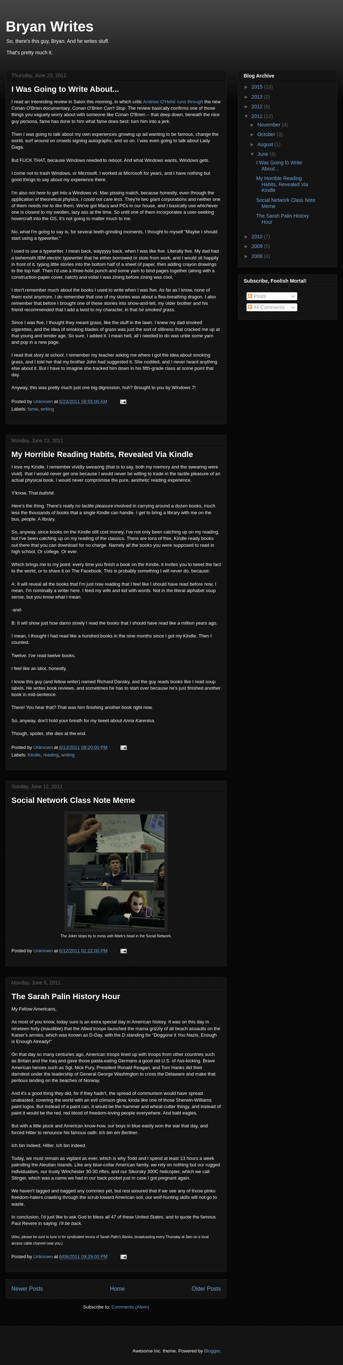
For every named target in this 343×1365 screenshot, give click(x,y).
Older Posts (206, 1289)
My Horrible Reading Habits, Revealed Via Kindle (102, 454)
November (269, 125)
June (263, 154)
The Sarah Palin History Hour (65, 996)
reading (51, 755)
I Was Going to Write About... (65, 89)
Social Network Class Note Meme (73, 800)
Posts (257, 296)
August (265, 144)
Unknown (43, 401)
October (267, 134)
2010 (258, 236)
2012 (258, 106)
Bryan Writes (50, 26)
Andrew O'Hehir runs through (174, 101)
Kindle (34, 755)
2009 (258, 246)
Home (117, 1289)
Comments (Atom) (130, 1307)
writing (47, 409)
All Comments (266, 307)
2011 (258, 116)
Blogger (212, 1351)
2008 (258, 256)
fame (33, 409)
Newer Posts (27, 1289)
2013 (258, 97)
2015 (258, 87)
